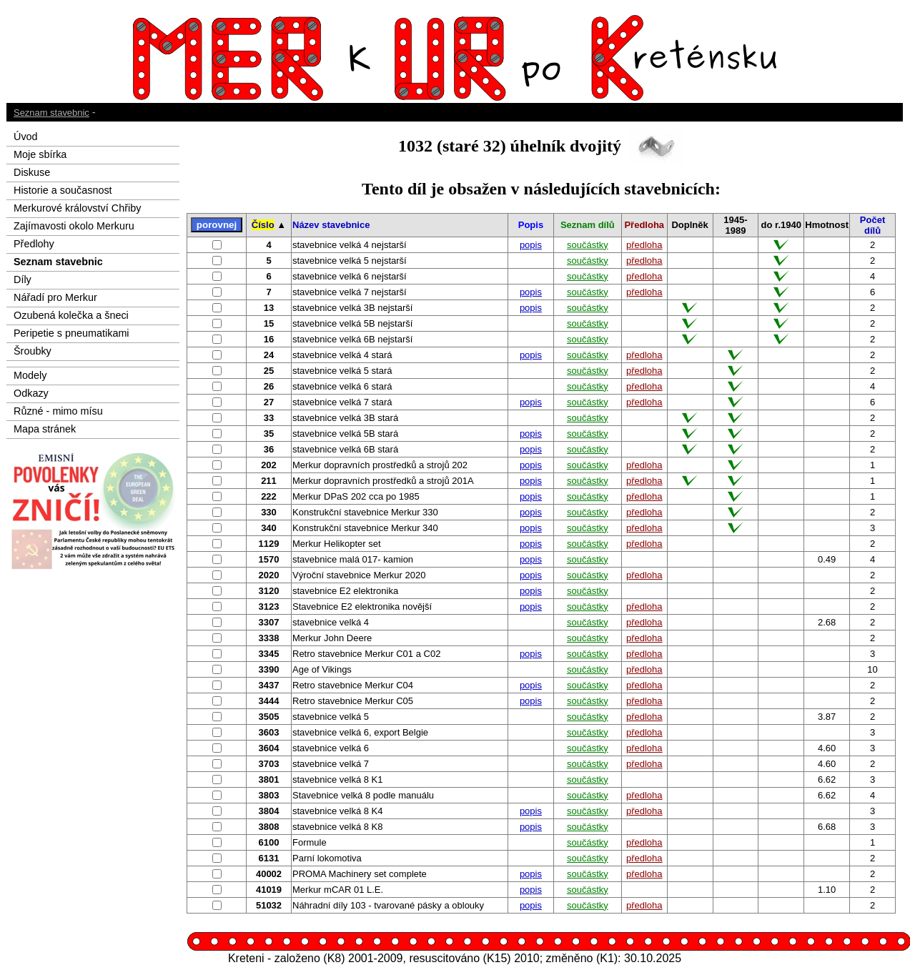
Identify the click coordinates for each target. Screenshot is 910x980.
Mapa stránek (45, 429)
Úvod (26, 136)
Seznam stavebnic (51, 112)
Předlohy (34, 243)
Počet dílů (872, 225)
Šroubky (32, 351)
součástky (587, 244)
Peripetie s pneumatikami (71, 333)
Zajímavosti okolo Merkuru (74, 226)
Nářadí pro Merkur (55, 297)
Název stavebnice (331, 224)
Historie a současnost (63, 190)
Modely (30, 375)
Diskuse (32, 172)
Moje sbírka (40, 154)
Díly (22, 279)
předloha (644, 244)
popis (531, 244)
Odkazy (31, 393)
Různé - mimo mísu (58, 411)
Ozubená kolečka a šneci (71, 315)
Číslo (263, 224)
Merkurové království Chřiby (77, 208)
